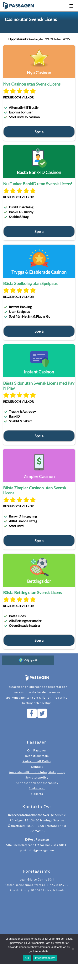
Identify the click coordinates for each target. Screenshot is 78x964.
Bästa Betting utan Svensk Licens (32, 592)
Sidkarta (37, 793)
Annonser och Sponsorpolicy (37, 783)
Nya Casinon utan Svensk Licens (32, 83)
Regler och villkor (18, 97)
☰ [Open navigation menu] (71, 6)
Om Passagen (37, 750)
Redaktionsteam (37, 756)
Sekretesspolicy (36, 777)
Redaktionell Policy (36, 761)
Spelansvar (37, 788)
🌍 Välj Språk (28, 660)
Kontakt (37, 766)
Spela (39, 131)
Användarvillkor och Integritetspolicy (37, 772)
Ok (27, 957)
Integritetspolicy (45, 957)
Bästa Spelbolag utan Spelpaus (30, 283)
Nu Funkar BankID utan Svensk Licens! (37, 183)
